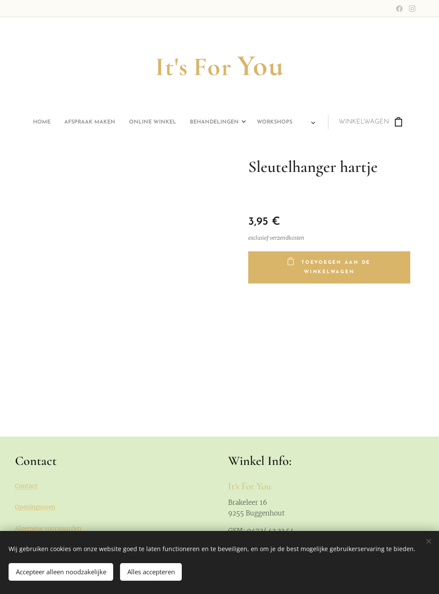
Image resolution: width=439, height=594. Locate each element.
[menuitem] (132, 122)
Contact (26, 486)
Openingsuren (35, 507)
